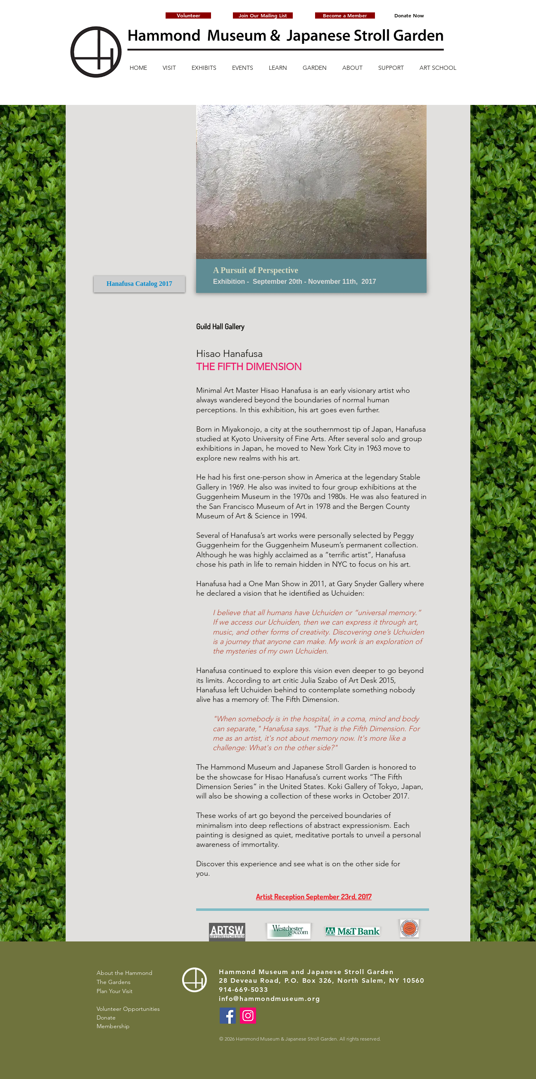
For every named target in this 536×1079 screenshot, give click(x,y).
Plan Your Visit (115, 991)
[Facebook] (228, 1016)
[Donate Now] (409, 15)
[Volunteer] (188, 15)
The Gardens (113, 982)
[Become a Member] (345, 15)
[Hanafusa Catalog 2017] (139, 284)
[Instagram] (248, 1016)
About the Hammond (124, 973)
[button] (263, 15)
